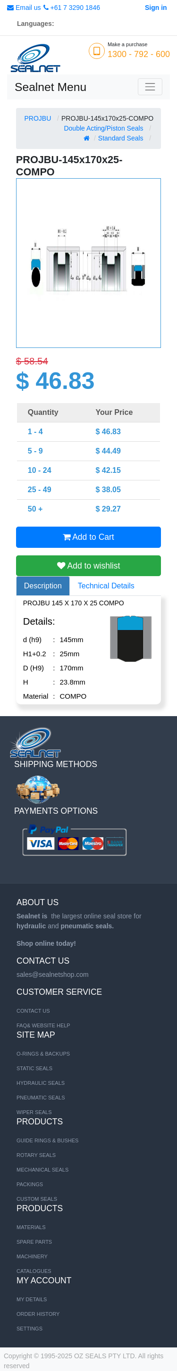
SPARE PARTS (34, 1242)
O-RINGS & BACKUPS (43, 1054)
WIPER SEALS (34, 1112)
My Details (32, 1299)
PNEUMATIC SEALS (41, 1097)
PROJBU (37, 118)
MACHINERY (32, 1256)
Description (43, 586)
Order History (38, 1314)
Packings (30, 1184)
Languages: (35, 23)
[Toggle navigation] (150, 86)
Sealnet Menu (50, 87)
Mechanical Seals (42, 1170)
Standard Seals (120, 138)
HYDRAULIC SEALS (41, 1083)
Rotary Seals (36, 1155)
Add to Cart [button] (88, 537)
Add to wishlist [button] (88, 565)
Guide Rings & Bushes (47, 1140)
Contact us (33, 1011)
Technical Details (106, 586)
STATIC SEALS (34, 1068)
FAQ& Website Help (43, 1025)
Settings (29, 1328)
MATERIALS (31, 1227)
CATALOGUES (34, 1271)
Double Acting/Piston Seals (103, 128)
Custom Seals (37, 1199)
